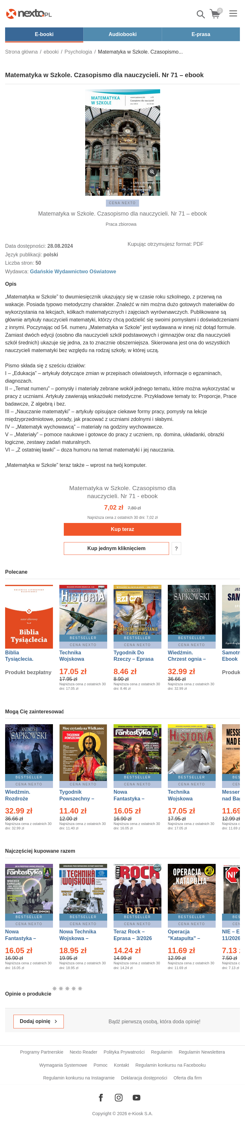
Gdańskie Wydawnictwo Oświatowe (73, 271)
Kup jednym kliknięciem (116, 548)
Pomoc (100, 1065)
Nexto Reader (83, 1052)
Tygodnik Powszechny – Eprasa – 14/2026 (79, 798)
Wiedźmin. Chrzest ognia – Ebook (187, 659)
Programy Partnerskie (41, 1052)
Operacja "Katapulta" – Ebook (184, 938)
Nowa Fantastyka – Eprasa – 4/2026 (24, 938)
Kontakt (121, 1065)
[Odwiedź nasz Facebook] (101, 1098)
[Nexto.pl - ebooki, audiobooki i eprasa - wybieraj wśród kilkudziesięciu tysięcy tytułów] (29, 14)
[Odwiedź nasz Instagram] (119, 1098)
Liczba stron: (20, 263)
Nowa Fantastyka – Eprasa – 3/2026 (133, 798)
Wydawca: (17, 271)
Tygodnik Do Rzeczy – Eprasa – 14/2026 (133, 659)
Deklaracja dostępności (144, 1077)
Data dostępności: (26, 246)
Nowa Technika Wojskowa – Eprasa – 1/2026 (78, 938)
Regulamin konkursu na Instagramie (79, 1077)
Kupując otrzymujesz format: (160, 244)
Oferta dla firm (188, 1077)
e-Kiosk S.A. (140, 1113)
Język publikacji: (24, 254)
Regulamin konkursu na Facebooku (170, 1065)
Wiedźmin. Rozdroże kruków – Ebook (24, 798)
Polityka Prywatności (124, 1052)
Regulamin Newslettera (202, 1052)
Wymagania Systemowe (63, 1065)
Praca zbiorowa (121, 224)
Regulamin (161, 1052)
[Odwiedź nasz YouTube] (136, 1098)
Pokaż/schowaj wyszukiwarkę (201, 14)
